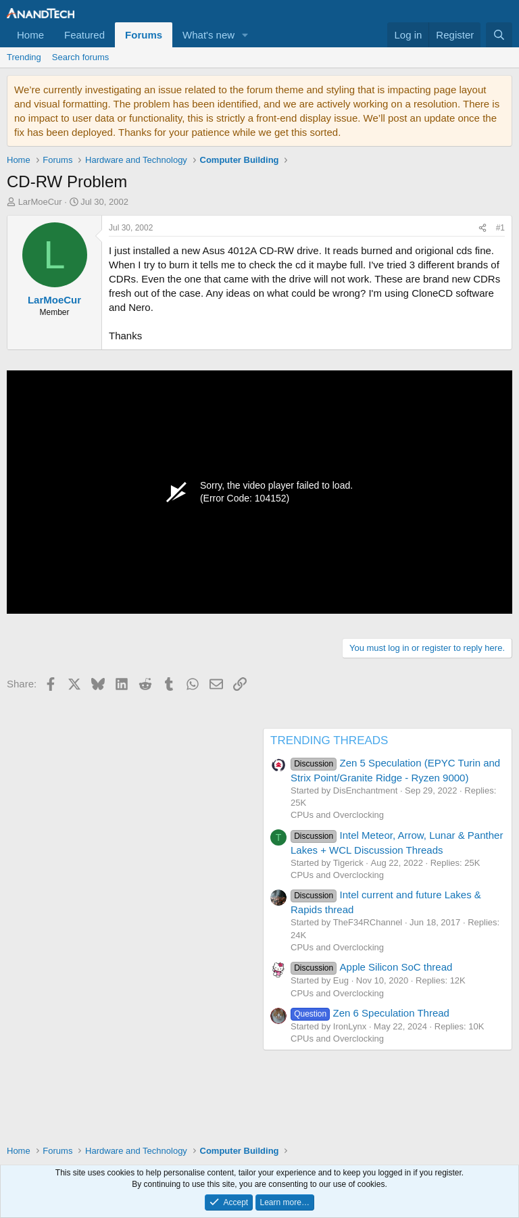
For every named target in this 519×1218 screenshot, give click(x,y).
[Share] (482, 228)
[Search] (499, 34)
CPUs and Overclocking (337, 815)
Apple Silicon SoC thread (371, 967)
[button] (245, 34)
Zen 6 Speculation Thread (370, 1013)
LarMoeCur (40, 202)
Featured (84, 35)
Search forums (80, 57)
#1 (500, 228)
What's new (208, 35)
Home (30, 35)
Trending (24, 57)
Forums (143, 35)
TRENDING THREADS (329, 740)
